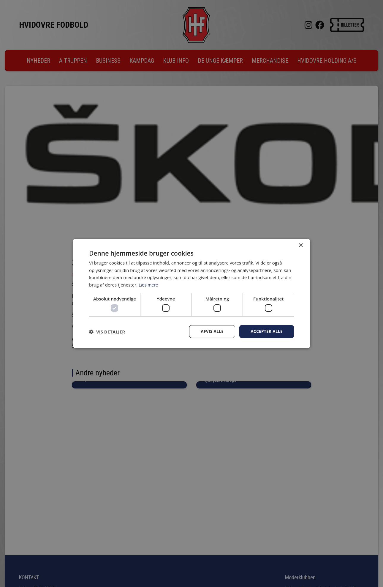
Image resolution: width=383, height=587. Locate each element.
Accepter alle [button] (266, 331)
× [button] (300, 245)
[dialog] (191, 293)
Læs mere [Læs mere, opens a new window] (149, 284)
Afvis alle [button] (211, 331)
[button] (107, 331)
